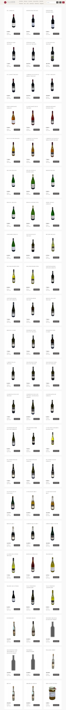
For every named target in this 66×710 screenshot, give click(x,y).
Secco (28, 3)
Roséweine (21, 3)
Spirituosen (32, 3)
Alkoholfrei (37, 3)
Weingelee (42, 3)
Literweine (30, 1)
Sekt (25, 3)
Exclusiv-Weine (35, 1)
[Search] (51, 2)
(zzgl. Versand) (9, 34)
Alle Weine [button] (21, 1)
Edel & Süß (41, 1)
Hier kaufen (16, 33)
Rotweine (25, 1)
